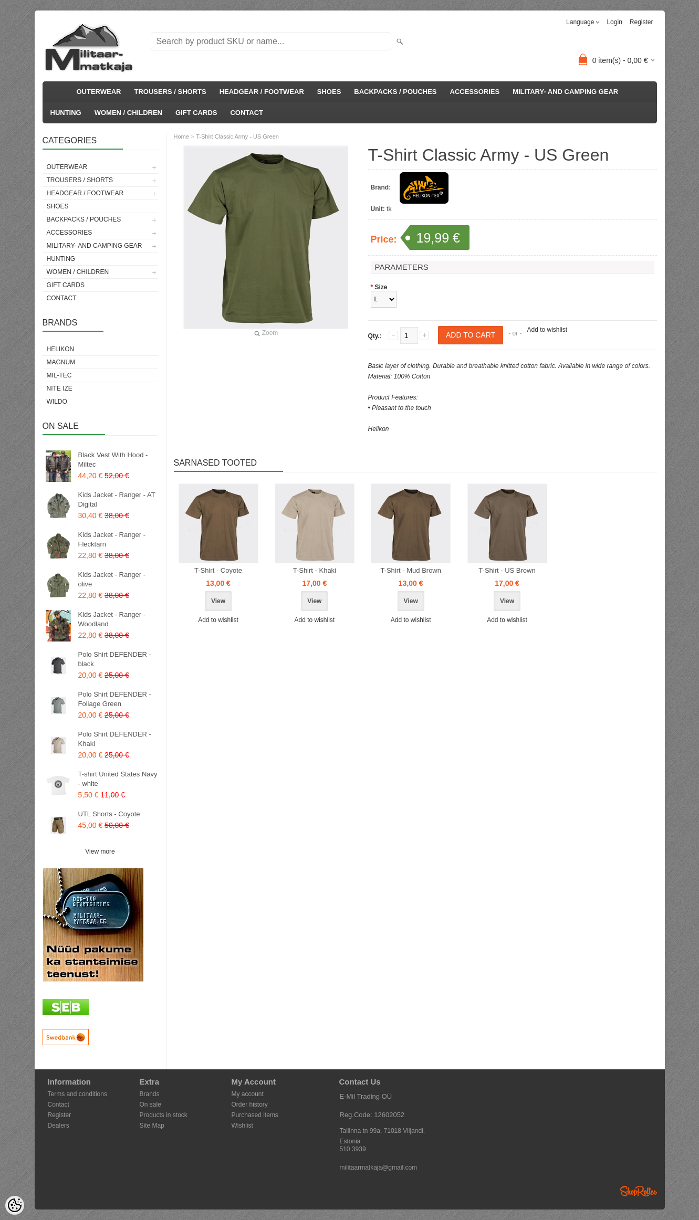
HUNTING (65, 113)
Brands (150, 1094)
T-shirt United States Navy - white (118, 778)
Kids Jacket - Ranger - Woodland (112, 619)
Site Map (152, 1125)
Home (181, 136)
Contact (58, 1104)
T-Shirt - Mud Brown (410, 570)
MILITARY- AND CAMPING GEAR (565, 92)
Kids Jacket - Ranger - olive (112, 579)
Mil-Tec (59, 375)
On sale (150, 1104)
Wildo (57, 401)
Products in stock (163, 1115)
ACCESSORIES (475, 92)
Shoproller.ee (638, 1191)
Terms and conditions (77, 1094)
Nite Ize (59, 388)
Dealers (58, 1125)
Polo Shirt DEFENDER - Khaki (114, 739)
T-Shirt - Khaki (314, 570)
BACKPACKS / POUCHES (395, 92)
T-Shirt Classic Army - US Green (237, 136)
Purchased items (255, 1115)
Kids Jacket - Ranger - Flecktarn (112, 539)
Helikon (61, 349)
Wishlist (242, 1125)
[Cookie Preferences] (14, 1205)
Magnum (61, 362)
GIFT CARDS (196, 113)
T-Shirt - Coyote (218, 570)
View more (99, 851)
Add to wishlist (547, 329)
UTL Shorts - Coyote (109, 814)
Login (614, 22)
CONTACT (246, 113)
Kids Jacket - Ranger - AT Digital (116, 499)
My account (248, 1094)
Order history (250, 1104)
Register (641, 22)
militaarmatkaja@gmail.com (379, 1167)
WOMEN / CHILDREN (128, 113)
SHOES (329, 92)
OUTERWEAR (99, 92)
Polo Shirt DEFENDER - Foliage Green (114, 699)
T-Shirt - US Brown (506, 570)
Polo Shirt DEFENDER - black (114, 659)
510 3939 (353, 1149)
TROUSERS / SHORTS (170, 92)
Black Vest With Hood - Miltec (113, 459)
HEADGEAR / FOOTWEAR (262, 92)
